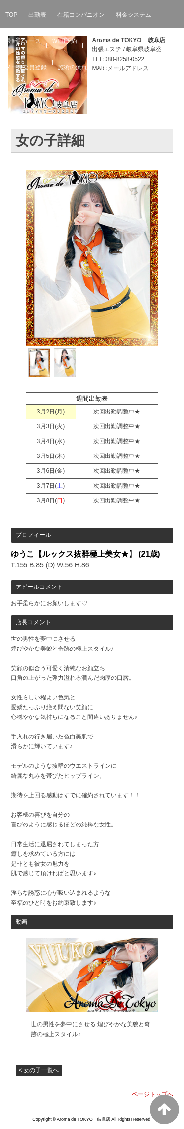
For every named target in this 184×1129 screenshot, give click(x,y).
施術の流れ (72, 67)
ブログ (132, 41)
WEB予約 (64, 41)
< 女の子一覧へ (39, 1070)
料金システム (133, 14)
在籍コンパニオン (81, 14)
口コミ (142, 67)
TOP (11, 14)
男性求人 (17, 93)
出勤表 (37, 14)
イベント (100, 41)
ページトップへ (152, 1094)
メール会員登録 (26, 67)
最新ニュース (23, 41)
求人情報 (110, 67)
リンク (161, 41)
